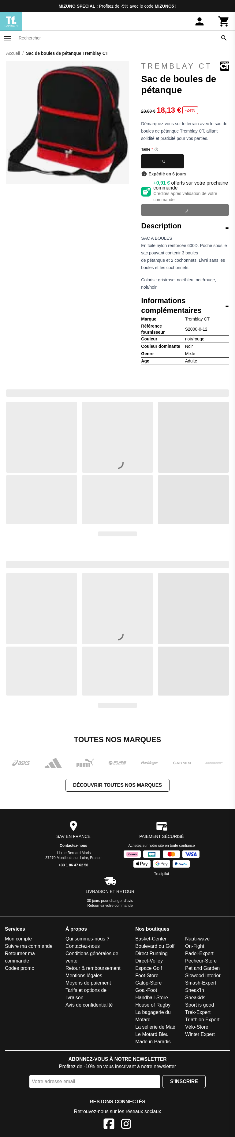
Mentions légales (83, 975)
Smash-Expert (200, 982)
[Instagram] (126, 1125)
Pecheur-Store (201, 960)
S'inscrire (184, 1081)
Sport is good (199, 1005)
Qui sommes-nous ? (87, 938)
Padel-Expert (199, 953)
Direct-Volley (149, 960)
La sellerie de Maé (155, 1027)
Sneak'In (194, 990)
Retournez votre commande (110, 905)
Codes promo (19, 968)
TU (163, 161)
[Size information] (156, 149)
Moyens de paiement (88, 982)
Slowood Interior (203, 975)
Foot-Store (147, 975)
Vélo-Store (196, 1027)
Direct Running (151, 953)
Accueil (13, 53)
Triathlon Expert (202, 1019)
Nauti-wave (197, 938)
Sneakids (195, 997)
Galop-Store (148, 982)
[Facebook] (109, 1125)
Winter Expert (200, 1034)
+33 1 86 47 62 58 (73, 865)
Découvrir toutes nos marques (117, 785)
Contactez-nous (73, 845)
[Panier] (224, 21)
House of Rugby (152, 1005)
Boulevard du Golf (154, 946)
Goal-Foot (146, 990)
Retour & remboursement (93, 968)
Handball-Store (151, 997)
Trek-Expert (198, 1012)
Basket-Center (150, 938)
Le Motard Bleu (152, 1034)
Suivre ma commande (29, 946)
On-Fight (194, 946)
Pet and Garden (202, 968)
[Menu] (7, 38)
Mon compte (18, 938)
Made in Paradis (153, 1041)
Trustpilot (161, 874)
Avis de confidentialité (89, 1005)
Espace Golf (148, 968)
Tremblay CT (185, 66)
